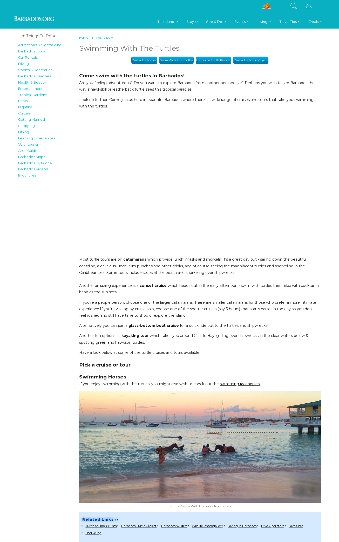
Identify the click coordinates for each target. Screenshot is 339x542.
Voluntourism (29, 144)
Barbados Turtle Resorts (213, 60)
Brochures (27, 175)
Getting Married (31, 119)
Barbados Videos (33, 169)
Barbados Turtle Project (251, 60)
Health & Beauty (32, 82)
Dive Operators (272, 526)
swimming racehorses (240, 384)
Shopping (26, 126)
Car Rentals (28, 57)
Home (83, 37)
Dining (23, 132)
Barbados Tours (31, 51)
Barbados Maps (31, 157)
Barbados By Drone (35, 163)
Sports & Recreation (35, 70)
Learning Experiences (36, 138)
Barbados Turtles (144, 60)
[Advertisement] (47, 258)
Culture (24, 113)
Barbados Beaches (34, 76)
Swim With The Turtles (176, 60)
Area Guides (28, 150)
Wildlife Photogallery (207, 526)
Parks (23, 101)
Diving (23, 64)
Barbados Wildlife (174, 526)
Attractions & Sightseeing (40, 45)
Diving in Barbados (242, 526)
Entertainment (30, 88)
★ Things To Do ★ (39, 35)
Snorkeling (93, 533)
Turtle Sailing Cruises (101, 526)
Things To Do (101, 37)
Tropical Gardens (32, 95)
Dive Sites (296, 526)
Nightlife (25, 107)
